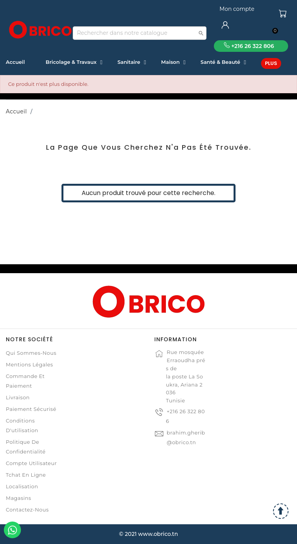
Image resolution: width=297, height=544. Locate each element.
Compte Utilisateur (31, 463)
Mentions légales (29, 364)
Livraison (18, 397)
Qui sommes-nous (31, 353)
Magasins (18, 498)
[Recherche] (140, 33)
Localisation (22, 486)
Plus (271, 63)
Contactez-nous (27, 509)
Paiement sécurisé (31, 409)
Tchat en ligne (26, 475)
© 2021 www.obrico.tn (148, 533)
